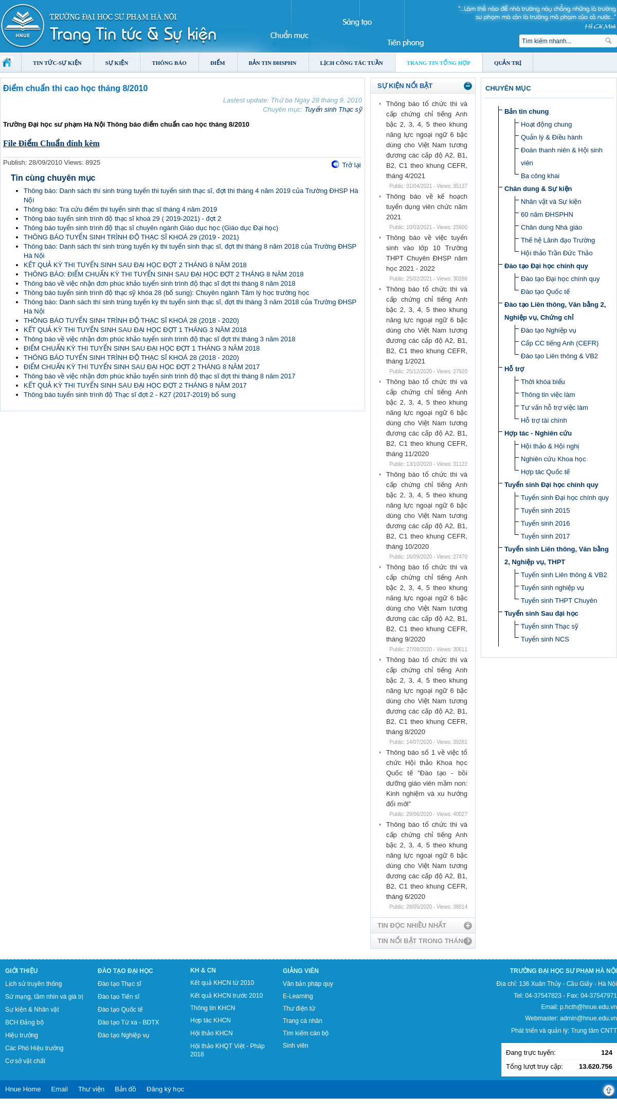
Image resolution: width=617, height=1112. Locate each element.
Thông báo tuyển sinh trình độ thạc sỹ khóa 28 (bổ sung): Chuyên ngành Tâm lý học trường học (166, 293)
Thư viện (91, 1089)
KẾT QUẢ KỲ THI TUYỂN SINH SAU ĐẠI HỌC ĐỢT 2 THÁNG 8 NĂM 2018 (135, 265)
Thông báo (169, 63)
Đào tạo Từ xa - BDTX (128, 1022)
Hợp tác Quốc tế (545, 472)
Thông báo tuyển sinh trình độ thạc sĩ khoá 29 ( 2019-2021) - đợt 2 (122, 218)
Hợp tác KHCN (210, 1020)
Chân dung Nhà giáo (551, 227)
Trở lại (351, 165)
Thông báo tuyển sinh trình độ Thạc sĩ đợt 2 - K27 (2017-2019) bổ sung (129, 394)
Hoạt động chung (546, 124)
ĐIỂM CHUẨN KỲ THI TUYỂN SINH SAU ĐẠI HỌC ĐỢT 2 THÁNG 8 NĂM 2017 (142, 367)
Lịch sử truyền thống (33, 983)
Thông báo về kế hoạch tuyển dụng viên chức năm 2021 (426, 207)
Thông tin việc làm (548, 394)
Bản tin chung (526, 111)
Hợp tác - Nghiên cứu (538, 433)
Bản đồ (125, 1089)
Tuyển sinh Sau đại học (541, 613)
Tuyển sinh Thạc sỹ (333, 109)
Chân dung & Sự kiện (538, 189)
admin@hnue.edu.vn (588, 1018)
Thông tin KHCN (212, 1008)
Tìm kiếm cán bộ (306, 1033)
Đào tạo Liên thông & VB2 (559, 356)
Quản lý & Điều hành (552, 137)
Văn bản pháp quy (308, 983)
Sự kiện (117, 63)
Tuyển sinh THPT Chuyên (559, 600)
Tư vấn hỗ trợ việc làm (554, 407)
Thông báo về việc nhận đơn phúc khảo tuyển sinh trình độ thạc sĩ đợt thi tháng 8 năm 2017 (160, 376)
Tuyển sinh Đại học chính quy (551, 485)
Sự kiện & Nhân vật (32, 1009)
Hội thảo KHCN (211, 1033)
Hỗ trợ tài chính (544, 420)
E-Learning (298, 996)
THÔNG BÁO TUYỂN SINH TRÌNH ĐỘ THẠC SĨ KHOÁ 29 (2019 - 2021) (131, 237)
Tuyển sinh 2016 (545, 523)
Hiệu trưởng (21, 1035)
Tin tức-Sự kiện (57, 63)
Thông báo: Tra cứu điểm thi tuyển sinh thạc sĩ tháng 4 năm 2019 (120, 209)
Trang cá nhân (302, 1020)
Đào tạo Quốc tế (545, 292)
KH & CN (203, 970)
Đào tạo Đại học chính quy (546, 266)
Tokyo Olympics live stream (37, 1108)
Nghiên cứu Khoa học (553, 459)
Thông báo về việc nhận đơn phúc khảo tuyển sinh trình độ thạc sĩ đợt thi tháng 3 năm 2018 (160, 339)
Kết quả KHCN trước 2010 (226, 995)
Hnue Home (23, 1089)
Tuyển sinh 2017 (545, 536)
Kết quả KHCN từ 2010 (222, 982)
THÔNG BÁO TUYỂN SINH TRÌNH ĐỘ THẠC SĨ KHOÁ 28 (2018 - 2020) (131, 320)
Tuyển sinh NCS (545, 639)
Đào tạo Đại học (125, 971)
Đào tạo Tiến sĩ (118, 996)
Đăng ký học (165, 1089)
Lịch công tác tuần (351, 63)
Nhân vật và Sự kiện (551, 201)
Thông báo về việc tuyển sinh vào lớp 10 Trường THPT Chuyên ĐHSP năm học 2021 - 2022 (426, 253)
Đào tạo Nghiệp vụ (548, 330)
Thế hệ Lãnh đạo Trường (558, 240)
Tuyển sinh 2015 (545, 510)
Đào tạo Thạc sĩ (119, 983)
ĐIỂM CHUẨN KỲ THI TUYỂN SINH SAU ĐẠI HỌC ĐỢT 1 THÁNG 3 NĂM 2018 (142, 348)
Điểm (217, 63)
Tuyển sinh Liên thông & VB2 (564, 575)
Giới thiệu (21, 971)
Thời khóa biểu (543, 382)
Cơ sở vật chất (25, 1061)
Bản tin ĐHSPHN (273, 63)
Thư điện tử (299, 1008)
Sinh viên (295, 1045)
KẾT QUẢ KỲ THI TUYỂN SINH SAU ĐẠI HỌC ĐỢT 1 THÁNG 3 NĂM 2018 (135, 330)
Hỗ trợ (514, 369)
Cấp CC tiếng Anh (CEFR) (559, 343)
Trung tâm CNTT (594, 1030)
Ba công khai (540, 176)
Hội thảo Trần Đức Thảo (557, 253)
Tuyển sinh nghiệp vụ (552, 588)
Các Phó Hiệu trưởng (34, 1048)
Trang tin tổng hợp (438, 63)
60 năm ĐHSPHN (547, 214)
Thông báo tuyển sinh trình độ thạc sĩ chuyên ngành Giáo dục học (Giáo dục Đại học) (151, 228)
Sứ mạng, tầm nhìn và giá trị (44, 996)
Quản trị (507, 63)
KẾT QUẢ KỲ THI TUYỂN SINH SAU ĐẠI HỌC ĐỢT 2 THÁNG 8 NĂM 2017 (135, 385)
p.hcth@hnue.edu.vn (588, 1007)
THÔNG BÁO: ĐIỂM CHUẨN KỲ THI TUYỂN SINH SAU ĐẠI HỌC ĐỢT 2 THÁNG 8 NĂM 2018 (164, 274)
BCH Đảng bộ (24, 1022)
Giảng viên (301, 971)
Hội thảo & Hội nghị (550, 446)
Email (59, 1089)
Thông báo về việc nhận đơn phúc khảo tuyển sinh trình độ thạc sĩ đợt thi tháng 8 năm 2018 (160, 283)
